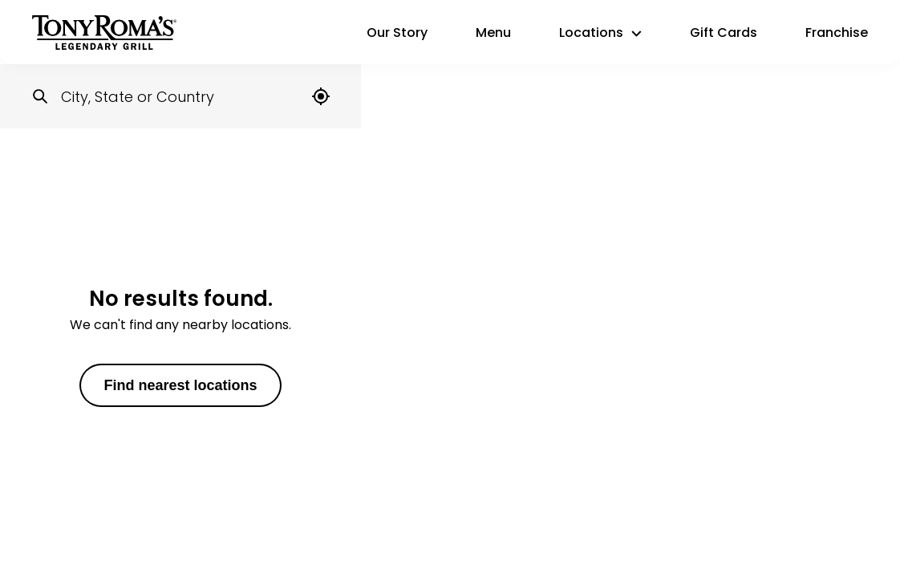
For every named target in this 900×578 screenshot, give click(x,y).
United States (91, 163)
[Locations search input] (180, 96)
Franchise (836, 32)
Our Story (397, 32)
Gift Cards (723, 32)
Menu (493, 32)
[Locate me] (320, 96)
